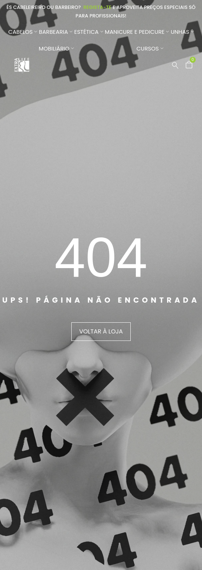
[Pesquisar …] (175, 65)
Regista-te (97, 7)
